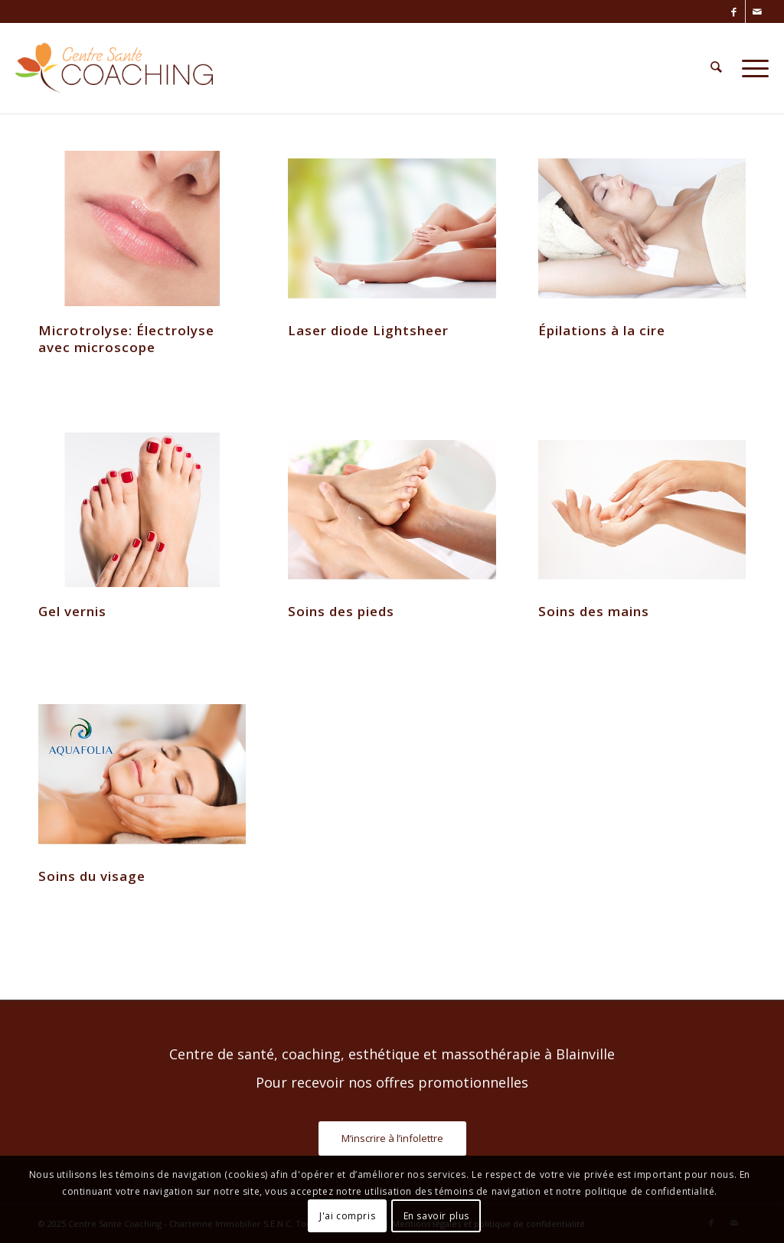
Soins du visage (91, 876)
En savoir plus (436, 1215)
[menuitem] (716, 68)
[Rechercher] (716, 68)
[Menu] (750, 68)
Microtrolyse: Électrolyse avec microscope (126, 338)
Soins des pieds (341, 611)
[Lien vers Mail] (757, 11)
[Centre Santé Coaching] (113, 68)
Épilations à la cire (601, 330)
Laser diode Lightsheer (368, 330)
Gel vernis (72, 611)
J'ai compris (347, 1215)
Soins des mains (593, 611)
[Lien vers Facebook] (734, 11)
